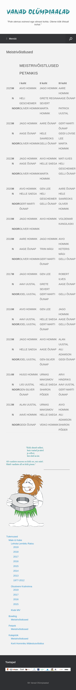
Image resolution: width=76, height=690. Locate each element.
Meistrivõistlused (19, 619)
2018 (16, 551)
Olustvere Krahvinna (21, 586)
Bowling (13, 616)
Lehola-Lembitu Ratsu (22, 543)
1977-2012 (18, 580)
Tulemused (12, 536)
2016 (16, 561)
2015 (16, 566)
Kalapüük (13, 635)
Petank (12, 625)
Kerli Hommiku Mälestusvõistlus (27, 643)
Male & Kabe (15, 540)
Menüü (11, 38)
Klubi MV (15, 610)
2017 (16, 556)
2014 (16, 570)
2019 (16, 547)
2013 (16, 575)
